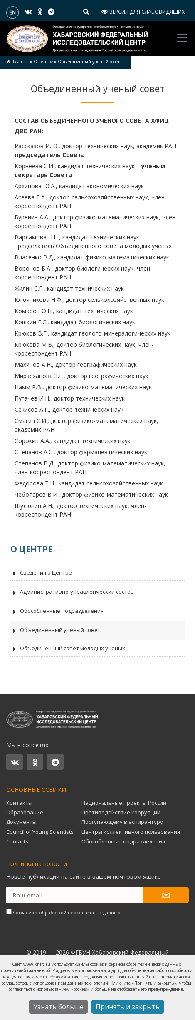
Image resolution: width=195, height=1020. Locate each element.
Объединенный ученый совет (55, 630)
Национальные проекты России (123, 802)
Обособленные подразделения (57, 611)
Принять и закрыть (128, 1006)
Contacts (17, 841)
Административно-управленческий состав (72, 592)
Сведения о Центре (41, 573)
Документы (21, 822)
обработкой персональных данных (79, 912)
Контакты (19, 802)
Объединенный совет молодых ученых (67, 649)
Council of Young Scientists (40, 832)
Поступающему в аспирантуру (122, 822)
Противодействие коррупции (120, 812)
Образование (24, 812)
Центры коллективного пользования (130, 832)
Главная (21, 62)
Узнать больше (58, 1006)
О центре (43, 62)
